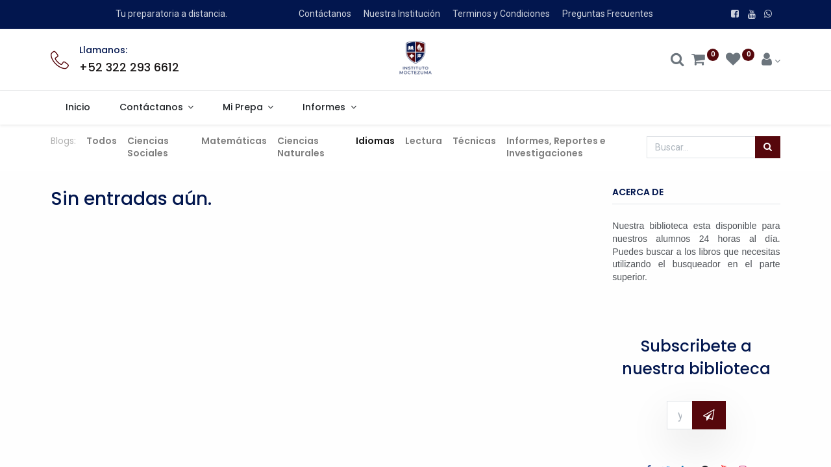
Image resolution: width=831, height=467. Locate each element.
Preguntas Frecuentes (607, 13)
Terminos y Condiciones (501, 13)
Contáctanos (325, 13)
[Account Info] (771, 61)
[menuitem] (78, 108)
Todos (101, 140)
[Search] (677, 61)
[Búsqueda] (767, 147)
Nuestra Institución (402, 13)
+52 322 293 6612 (129, 67)
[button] (709, 415)
